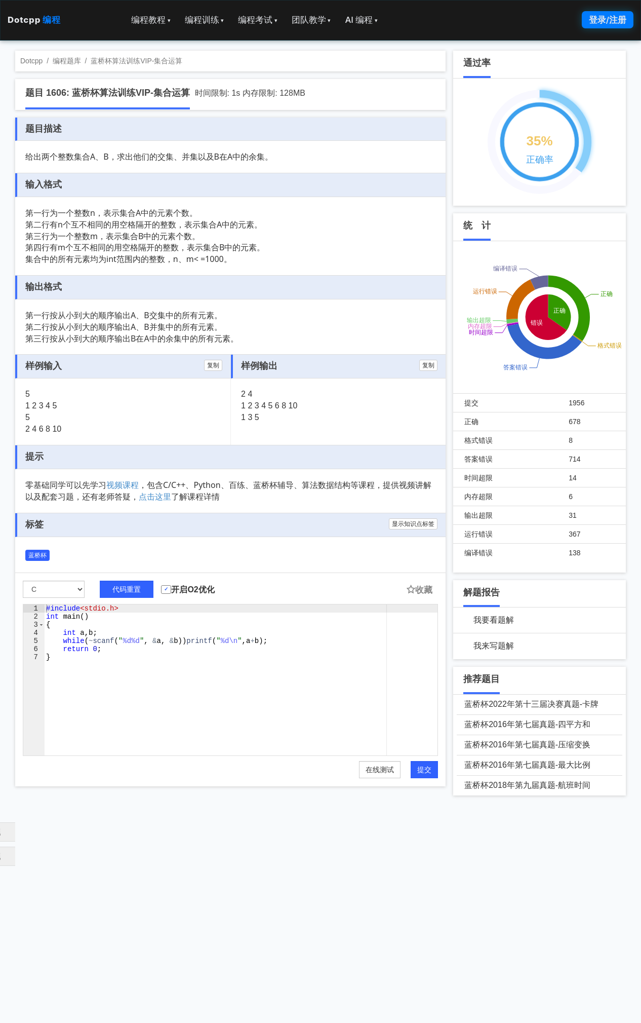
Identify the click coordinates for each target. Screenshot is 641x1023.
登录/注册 (607, 20)
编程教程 (151, 20)
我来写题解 (493, 645)
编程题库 (67, 61)
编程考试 (257, 20)
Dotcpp (34, 20)
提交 (424, 770)
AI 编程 (361, 20)
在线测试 (380, 770)
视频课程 (122, 484)
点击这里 (155, 496)
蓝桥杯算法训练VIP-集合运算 (136, 61)
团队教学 (311, 20)
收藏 (419, 590)
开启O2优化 (192, 589)
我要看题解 (493, 620)
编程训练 (204, 20)
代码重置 (126, 589)
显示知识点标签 (413, 523)
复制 (213, 365)
